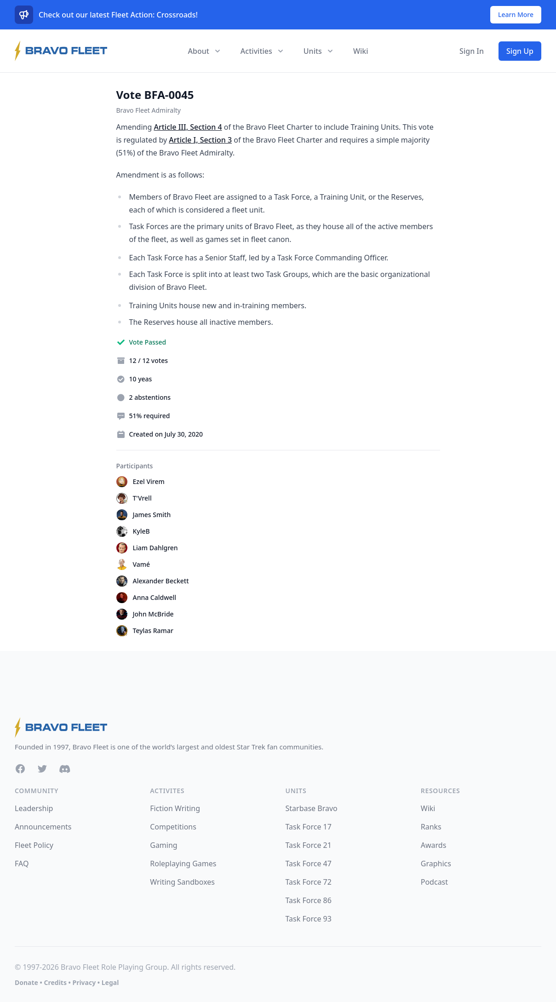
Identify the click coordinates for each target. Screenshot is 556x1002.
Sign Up (519, 51)
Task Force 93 (309, 919)
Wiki (360, 51)
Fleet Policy (34, 845)
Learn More (515, 14)
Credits (55, 982)
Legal (110, 982)
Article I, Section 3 (200, 140)
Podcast (434, 882)
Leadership (34, 808)
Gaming (163, 845)
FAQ (22, 863)
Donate (26, 982)
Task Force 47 (309, 863)
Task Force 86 (309, 900)
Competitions (173, 827)
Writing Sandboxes (182, 882)
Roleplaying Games (183, 863)
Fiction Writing (175, 808)
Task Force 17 (309, 827)
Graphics (436, 863)
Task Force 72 (309, 882)
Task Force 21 (309, 845)
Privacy (84, 982)
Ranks (431, 827)
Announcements (43, 827)
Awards (434, 845)
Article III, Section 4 (188, 127)
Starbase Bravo (312, 808)
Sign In (471, 51)
